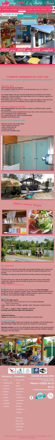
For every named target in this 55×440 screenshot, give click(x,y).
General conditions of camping (20, 409)
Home (5, 380)
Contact (5, 400)
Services (6, 389)
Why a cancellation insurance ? (20, 389)
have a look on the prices (41, 279)
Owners (5, 397)
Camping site (7, 383)
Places (5, 395)
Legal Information (41, 436)
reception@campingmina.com (43, 390)
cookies (49, 436)
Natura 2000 (20, 424)
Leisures (6, 386)
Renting (5, 392)
